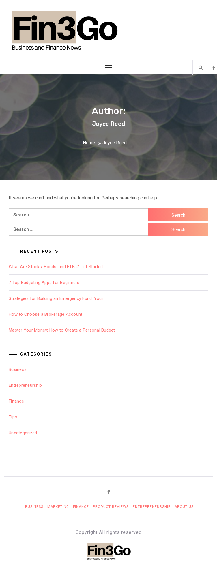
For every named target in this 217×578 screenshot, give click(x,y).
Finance (16, 401)
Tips (13, 417)
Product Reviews (111, 507)
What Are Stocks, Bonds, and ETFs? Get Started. (56, 266)
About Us (184, 507)
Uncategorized (23, 432)
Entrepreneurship (25, 385)
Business (18, 369)
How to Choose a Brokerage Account (45, 314)
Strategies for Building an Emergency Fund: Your (56, 298)
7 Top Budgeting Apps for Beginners (44, 282)
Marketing (58, 507)
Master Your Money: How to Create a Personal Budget (62, 330)
